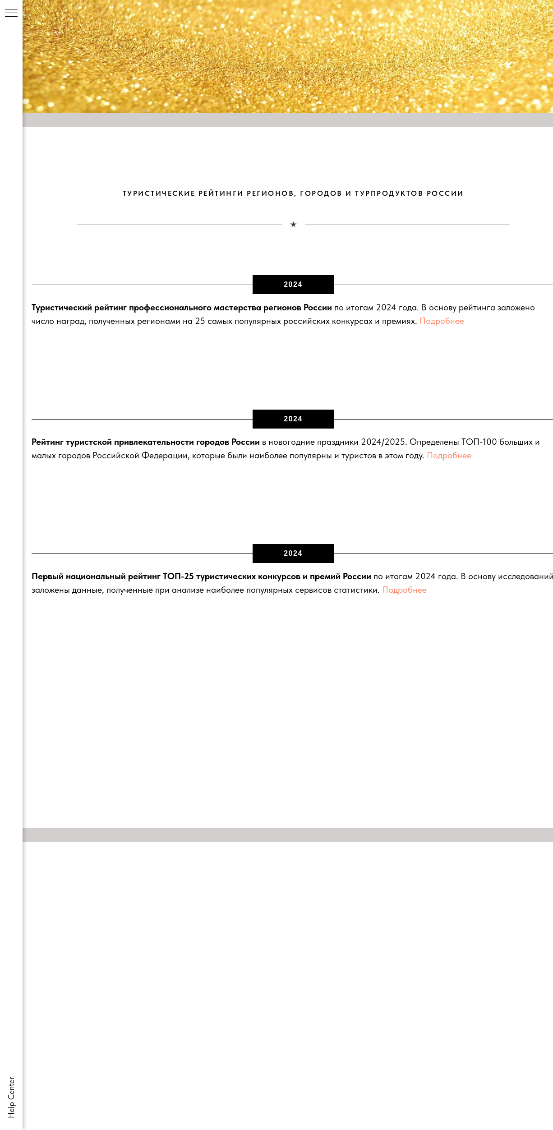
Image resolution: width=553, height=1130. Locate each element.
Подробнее (441, 320)
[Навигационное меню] (11, 13)
